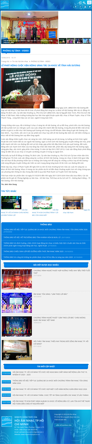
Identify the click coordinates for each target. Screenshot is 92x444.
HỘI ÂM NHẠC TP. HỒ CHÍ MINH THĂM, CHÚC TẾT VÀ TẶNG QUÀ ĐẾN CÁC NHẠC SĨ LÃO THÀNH (50, 395)
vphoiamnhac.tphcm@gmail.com (31, 432)
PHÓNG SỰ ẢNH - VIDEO (16, 50)
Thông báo (46, 224)
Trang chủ (5, 61)
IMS (65, 420)
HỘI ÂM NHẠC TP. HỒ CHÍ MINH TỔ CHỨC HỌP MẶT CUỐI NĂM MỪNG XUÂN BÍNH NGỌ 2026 (50, 389)
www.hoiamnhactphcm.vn (30, 434)
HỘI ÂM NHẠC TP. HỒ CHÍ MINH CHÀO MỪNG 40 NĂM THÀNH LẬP (14, 212)
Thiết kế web (58, 420)
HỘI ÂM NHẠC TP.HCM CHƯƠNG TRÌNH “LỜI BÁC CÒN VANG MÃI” (45, 212)
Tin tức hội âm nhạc (20, 61)
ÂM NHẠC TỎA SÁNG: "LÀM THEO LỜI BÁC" (51, 294)
